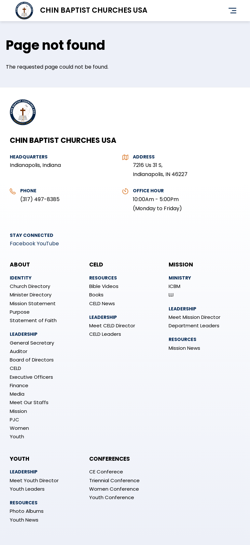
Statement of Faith (33, 320)
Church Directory (30, 286)
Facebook (22, 243)
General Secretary (32, 342)
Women (19, 428)
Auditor (18, 351)
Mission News (184, 348)
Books (96, 294)
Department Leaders (194, 325)
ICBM (174, 286)
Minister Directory (30, 294)
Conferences (109, 459)
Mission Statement (33, 303)
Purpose (20, 311)
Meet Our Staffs (29, 402)
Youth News (24, 519)
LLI (171, 294)
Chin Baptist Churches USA (93, 10)
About (20, 264)
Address (144, 157)
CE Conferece (106, 471)
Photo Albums (27, 511)
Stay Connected (31, 235)
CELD (15, 368)
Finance (19, 385)
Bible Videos (103, 286)
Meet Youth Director (34, 480)
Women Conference (114, 488)
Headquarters (29, 157)
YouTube (48, 243)
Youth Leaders (27, 488)
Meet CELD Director (112, 325)
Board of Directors (32, 359)
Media (17, 393)
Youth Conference (111, 497)
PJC (14, 419)
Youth (17, 436)
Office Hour (148, 190)
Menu (232, 11)
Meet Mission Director (194, 317)
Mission (18, 411)
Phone (28, 190)
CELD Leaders (105, 334)
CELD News (102, 303)
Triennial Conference (114, 480)
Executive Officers (31, 377)
